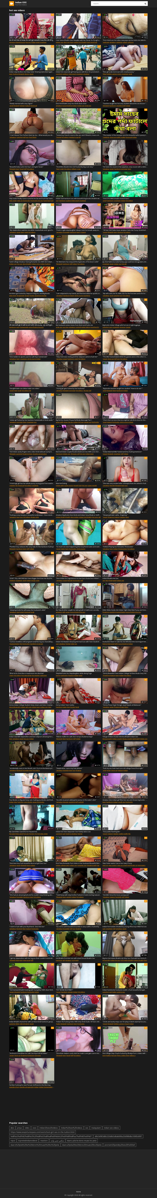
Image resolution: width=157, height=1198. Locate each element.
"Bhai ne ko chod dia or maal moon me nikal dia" (26, 673)
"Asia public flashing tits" (111, 832)
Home (78, 1192)
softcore (131, 42)
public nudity (120, 137)
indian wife (60, 485)
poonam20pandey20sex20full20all (120, 1145)
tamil (114, 580)
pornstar (124, 169)
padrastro (64, 675)
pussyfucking (67, 106)
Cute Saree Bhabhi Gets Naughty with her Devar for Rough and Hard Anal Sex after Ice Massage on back (78, 40)
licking (105, 644)
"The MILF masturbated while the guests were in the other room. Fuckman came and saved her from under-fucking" (125, 357)
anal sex (88, 106)
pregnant (39, 644)
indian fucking (45, 264)
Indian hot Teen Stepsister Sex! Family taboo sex (73, 832)
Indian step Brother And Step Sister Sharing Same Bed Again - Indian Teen (31, 72)
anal (111, 295)
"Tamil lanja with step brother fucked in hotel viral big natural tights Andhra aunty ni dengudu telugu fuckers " (78, 895)
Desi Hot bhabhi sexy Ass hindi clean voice (71, 103)
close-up (113, 137)
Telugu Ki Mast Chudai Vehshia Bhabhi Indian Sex (120, 737)
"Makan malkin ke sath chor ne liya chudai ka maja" (74, 737)
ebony (27, 74)
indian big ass (115, 960)
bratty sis (134, 865)
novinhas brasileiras (97, 327)
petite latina (85, 327)
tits (17, 485)
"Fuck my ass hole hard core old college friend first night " (123, 768)
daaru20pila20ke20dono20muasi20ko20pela (81, 1145)
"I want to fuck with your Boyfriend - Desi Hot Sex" (27, 926)
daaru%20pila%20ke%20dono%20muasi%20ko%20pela (35, 1145)
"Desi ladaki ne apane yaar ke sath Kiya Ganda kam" (28, 357)
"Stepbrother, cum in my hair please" (69, 768)
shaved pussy (20, 42)
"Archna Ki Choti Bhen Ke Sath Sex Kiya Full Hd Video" (28, 1053)
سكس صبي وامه (57, 1140)
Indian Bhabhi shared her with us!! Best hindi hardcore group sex (31, 1022)
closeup (12, 42)
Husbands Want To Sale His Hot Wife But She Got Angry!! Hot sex (125, 642)
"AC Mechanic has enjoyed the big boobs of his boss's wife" (77, 262)
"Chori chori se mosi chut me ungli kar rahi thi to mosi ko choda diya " (125, 420)
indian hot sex (78, 422)
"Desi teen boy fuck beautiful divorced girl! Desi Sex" (28, 863)
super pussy (68, 485)
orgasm (83, 232)
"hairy (11, 675)
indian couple (117, 739)
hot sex (19, 264)
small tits (35, 485)
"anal (11, 106)
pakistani (43, 675)
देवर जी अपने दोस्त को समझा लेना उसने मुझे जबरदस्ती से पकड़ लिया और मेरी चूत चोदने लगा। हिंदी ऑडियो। (31, 40)
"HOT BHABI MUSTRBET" (64, 990)
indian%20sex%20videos (71, 1128)
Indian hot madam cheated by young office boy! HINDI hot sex (125, 926)
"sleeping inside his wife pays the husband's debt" (27, 610)
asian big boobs (38, 802)
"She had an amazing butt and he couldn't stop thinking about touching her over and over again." (31, 895)
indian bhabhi (139, 960)
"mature (12, 580)
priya (19, 1128)
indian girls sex (26, 707)
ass (123, 992)
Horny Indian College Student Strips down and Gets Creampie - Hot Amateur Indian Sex (31, 705)
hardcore (112, 106)
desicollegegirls (14, 707)
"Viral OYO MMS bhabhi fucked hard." (116, 198)
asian (31, 74)
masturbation (121, 612)
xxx (120, 264)
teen (71, 42)
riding (22, 1024)
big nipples (36, 675)
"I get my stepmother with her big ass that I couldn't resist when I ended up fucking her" (31, 958)
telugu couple (127, 739)
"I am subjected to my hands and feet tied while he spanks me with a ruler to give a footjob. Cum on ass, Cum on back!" (78, 293)
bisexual (34, 106)
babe (63, 549)
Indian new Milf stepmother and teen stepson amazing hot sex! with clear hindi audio (31, 737)
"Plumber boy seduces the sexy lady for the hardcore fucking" (31, 547)
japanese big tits (40, 295)
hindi (110, 580)
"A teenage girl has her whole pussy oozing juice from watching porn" (31, 483)
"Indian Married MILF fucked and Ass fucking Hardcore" (122, 452)
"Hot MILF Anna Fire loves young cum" (116, 895)
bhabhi (67, 517)
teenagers (141, 865)
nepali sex (87, 422)
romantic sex (82, 865)
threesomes (122, 549)
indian (33, 42)
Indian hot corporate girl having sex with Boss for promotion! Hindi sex (78, 72)
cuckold (81, 802)
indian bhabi (60, 517)
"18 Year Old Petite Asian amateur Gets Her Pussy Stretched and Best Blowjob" (125, 230)
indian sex (59, 42)
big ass (28, 42)
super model (92, 485)
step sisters (112, 865)
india (72, 644)
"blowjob (106, 106)
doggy (27, 295)
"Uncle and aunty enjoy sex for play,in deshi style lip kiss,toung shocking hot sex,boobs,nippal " (125, 1022)
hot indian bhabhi (127, 960)
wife (63, 612)
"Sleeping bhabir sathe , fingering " (115, 515)
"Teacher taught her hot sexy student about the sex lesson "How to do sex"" (125, 103)
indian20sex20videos (48, 1128)
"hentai (58, 137)
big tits (32, 295)
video (27, 1128)
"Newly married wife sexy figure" (21, 103)
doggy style (35, 517)
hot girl (124, 264)
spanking (86, 295)
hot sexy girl (96, 517)
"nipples (12, 485)
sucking (68, 201)
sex (57, 201)
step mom (12, 295)
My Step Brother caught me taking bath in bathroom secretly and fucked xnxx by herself (78, 610)
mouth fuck (78, 485)
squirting (119, 106)
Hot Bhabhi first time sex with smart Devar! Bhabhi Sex (75, 958)
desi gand (19, 834)
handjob (33, 644)
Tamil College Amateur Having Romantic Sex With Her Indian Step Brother (31, 262)
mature (27, 106)
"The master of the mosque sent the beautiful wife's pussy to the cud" (125, 135)
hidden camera (112, 74)
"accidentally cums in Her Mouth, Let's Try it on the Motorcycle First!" (31, 768)
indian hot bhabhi (80, 42)
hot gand (12, 834)
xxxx (34, 1128)
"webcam (106, 42)
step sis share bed (124, 865)
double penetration (40, 454)
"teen (58, 169)
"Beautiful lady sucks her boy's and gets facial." (26, 167)
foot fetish (32, 137)
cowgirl (128, 327)
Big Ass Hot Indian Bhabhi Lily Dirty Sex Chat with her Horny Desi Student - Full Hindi (125, 958)
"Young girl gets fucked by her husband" (70, 388)
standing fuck (14, 1087)
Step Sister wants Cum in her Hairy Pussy (117, 863)
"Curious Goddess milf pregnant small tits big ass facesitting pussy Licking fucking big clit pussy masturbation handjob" (31, 642)
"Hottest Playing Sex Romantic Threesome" (118, 547)
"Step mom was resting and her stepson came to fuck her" (77, 357)
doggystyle (21, 295)
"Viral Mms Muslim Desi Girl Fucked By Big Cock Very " (75, 167)
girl (64, 960)
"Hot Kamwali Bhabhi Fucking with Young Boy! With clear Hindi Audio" (31, 990)
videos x (132, 1055)
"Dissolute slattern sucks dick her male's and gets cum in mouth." (78, 1053)
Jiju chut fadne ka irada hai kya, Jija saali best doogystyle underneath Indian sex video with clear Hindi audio (125, 262)
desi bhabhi (27, 264)
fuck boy (21, 802)
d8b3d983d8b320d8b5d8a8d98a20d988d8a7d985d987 (118, 1136)
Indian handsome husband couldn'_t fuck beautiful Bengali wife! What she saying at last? (125, 990)
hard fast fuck (48, 201)
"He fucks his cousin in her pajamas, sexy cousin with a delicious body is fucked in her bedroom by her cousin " (125, 167)
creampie (79, 74)
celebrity (119, 42)
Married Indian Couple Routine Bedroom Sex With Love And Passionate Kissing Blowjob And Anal (78, 452)
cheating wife (91, 865)
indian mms (36, 264)
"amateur (12, 137)
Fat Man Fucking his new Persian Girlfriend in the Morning (29, 1085)
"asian (105, 232)
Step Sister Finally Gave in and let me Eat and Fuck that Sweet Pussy (31, 198)
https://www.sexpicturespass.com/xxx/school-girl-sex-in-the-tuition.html (42, 1132)
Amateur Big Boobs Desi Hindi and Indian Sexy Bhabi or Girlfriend (78, 515)
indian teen (89, 454)
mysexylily (106, 960)
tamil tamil (136, 739)
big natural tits (26, 675)
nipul (13, 1140)
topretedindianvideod (27, 1140)
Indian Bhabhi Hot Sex (110, 578)
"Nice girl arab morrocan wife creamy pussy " (119, 72)
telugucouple (107, 739)
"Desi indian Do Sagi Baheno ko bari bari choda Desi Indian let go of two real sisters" (78, 578)
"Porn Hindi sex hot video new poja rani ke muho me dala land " (125, 40)
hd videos (65, 137)
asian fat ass (68, 422)
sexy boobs (28, 802)
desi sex (67, 42)
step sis (20, 201)
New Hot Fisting (61, 483)
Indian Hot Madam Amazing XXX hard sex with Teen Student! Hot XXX (78, 642)
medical (72, 137)
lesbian (22, 106)
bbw (114, 390)
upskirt (68, 897)
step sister (13, 201)
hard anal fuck (92, 42)
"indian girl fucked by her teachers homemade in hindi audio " (31, 420)
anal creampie (41, 42)
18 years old (75, 454)
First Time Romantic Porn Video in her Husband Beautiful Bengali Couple (78, 863)
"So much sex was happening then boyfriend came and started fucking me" (78, 547)
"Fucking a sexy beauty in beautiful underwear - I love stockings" (31, 515)
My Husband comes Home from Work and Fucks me (74, 325)
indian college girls (62, 865)
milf (124, 106)
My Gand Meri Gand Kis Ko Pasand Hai (23, 832)
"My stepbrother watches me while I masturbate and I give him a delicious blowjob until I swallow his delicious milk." (31, 230)
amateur (113, 42)
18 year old (87, 390)
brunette (66, 232)
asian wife (59, 422)
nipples (122, 517)
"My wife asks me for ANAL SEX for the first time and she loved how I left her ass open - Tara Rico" (125, 293)
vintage (70, 992)
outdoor (65, 74)
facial (22, 169)
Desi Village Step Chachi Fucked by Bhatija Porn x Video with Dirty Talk (125, 1053)
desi (107, 580)
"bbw (104, 74)
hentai (68, 644)
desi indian (75, 517)
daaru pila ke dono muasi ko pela (81, 1140)
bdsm (72, 295)
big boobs (26, 201)
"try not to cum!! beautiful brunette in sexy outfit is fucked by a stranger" (78, 926)
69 (80, 137)
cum (110, 327)
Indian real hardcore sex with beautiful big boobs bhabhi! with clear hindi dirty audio (78, 198)
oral (73, 960)
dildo (17, 1024)
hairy (67, 549)
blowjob (21, 74)
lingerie (78, 770)
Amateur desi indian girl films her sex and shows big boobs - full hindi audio (125, 800)
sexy (18, 327)
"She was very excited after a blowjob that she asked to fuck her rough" (125, 483)
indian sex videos (111, 1128)
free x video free (123, 1055)
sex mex (66, 327)
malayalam (96, 1128)
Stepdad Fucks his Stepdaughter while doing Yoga (74, 673)
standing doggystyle (26, 1087)
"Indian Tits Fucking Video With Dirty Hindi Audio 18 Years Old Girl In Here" (78, 1022)
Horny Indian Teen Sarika (65, 705)
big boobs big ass (37, 201)
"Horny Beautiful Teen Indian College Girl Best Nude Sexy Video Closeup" (125, 673)
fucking (15, 74)
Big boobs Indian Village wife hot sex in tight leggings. (121, 325)
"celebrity (106, 137)
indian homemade (45, 1087)
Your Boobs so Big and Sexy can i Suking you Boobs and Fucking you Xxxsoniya (31, 800)
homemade (24, 327)
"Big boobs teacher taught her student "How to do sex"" (123, 388)
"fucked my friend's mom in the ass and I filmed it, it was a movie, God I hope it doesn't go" (78, 135)
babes (108, 1055)
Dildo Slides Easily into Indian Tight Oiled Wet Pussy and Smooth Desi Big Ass (125, 610)
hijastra (71, 675)
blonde (112, 485)
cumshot (59, 74)
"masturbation (14, 644)
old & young (78, 295)
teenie (80, 834)
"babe (58, 1024)
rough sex (121, 802)
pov (27, 137)
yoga (76, 137)
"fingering (106, 675)
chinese (120, 232)
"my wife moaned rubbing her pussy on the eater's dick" (76, 800)
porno (58, 675)
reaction (44, 1140)
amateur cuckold (75, 327)
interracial (72, 74)
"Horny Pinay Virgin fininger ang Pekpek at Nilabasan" (122, 705)
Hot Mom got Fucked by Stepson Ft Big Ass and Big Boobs (29, 293)
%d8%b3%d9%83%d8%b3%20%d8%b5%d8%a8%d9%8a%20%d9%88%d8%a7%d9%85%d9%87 (51, 1136)
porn (104, 1055)
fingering (25, 454)
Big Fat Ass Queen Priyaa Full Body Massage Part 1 (74, 420)
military (74, 169)
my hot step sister (41, 834)
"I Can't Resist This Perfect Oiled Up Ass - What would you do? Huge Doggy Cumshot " (31, 135)
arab (130, 74)
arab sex (59, 327)
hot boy (32, 834)
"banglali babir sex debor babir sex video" (24, 388)
